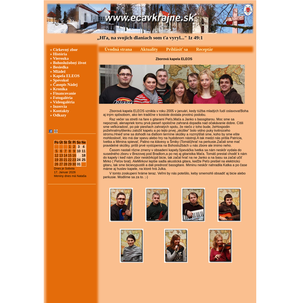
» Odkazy (58, 115)
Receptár (204, 49)
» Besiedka (59, 67)
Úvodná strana (118, 49)
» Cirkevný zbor (64, 49)
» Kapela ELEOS (65, 76)
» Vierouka (59, 58)
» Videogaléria (62, 102)
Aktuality (149, 49)
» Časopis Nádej (64, 84)
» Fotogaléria (61, 97)
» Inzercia (58, 106)
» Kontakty (59, 111)
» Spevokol (59, 80)
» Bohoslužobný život (68, 63)
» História (58, 54)
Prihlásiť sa (177, 49)
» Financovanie (63, 93)
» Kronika (58, 89)
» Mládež (58, 71)
